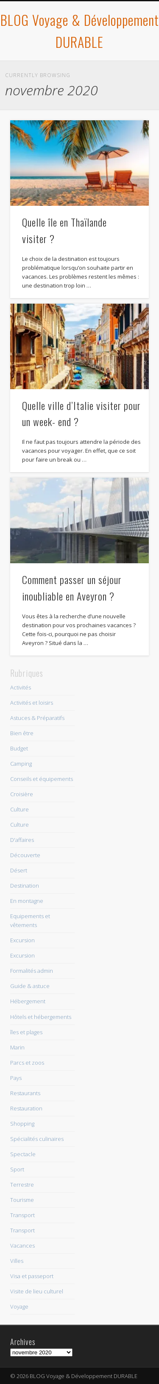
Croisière (21, 794)
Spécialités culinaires (37, 1139)
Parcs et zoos (27, 1062)
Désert (18, 870)
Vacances (22, 1245)
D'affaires (22, 840)
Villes (16, 1261)
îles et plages (26, 1032)
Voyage (19, 1306)
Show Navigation (128, 76)
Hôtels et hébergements (40, 1017)
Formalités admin (31, 970)
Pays (16, 1078)
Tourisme (22, 1200)
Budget (19, 748)
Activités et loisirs (31, 702)
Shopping (22, 1123)
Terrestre (22, 1184)
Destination (24, 885)
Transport (22, 1215)
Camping (21, 763)
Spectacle (23, 1154)
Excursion (22, 940)
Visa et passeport (31, 1276)
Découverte (25, 855)
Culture (19, 809)
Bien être (21, 733)
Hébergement (27, 1001)
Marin (17, 1047)
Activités (20, 687)
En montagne (26, 901)
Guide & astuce (30, 986)
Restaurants (25, 1093)
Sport (17, 1169)
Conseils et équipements (41, 779)
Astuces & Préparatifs (37, 718)
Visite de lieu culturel (36, 1291)
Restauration (26, 1108)
